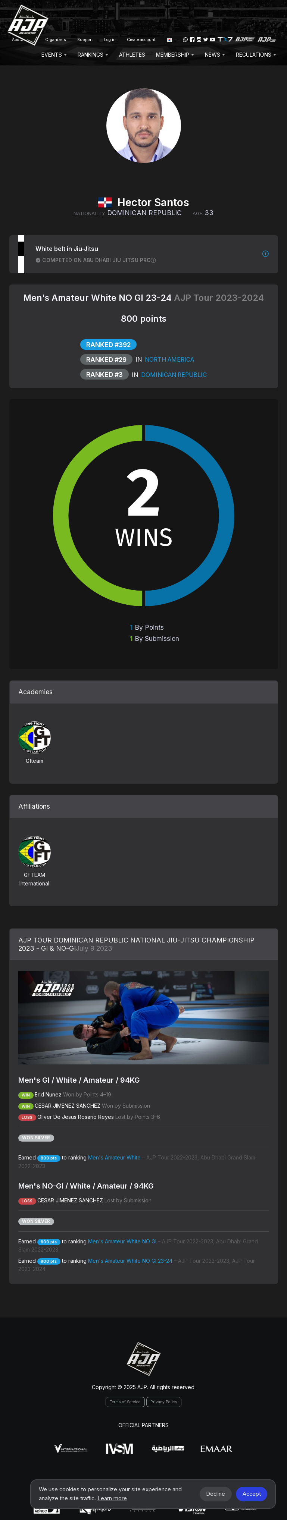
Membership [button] (175, 54)
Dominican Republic (173, 374)
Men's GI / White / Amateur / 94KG (79, 1080)
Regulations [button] (256, 54)
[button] (169, 39)
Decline (215, 1494)
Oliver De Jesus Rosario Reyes (75, 1117)
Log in (110, 39)
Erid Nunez (48, 1094)
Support (85, 39)
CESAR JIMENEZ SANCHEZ (67, 1105)
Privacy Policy (163, 1402)
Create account (141, 39)
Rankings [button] (93, 54)
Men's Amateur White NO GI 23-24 (98, 297)
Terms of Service (125, 1402)
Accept (252, 1494)
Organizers (55, 39)
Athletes (132, 54)
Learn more (112, 1498)
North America (168, 359)
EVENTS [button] (53, 54)
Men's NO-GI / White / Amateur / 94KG (86, 1185)
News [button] (215, 54)
